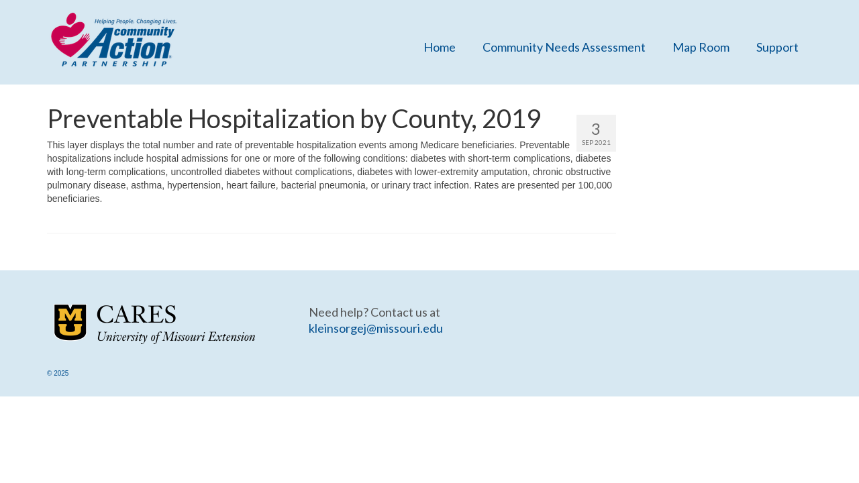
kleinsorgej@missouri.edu (376, 328)
